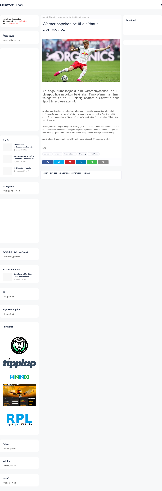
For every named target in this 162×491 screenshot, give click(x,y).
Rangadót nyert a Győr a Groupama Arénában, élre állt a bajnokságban (24, 157)
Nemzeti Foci (11, 5)
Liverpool (58, 154)
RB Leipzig (82, 154)
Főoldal (45, 17)
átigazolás (52, 17)
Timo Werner (93, 154)
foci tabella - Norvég (22, 168)
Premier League (69, 154)
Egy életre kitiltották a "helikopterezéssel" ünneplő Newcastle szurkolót (23, 275)
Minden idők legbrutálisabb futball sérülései (23, 145)
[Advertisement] (19, 89)
